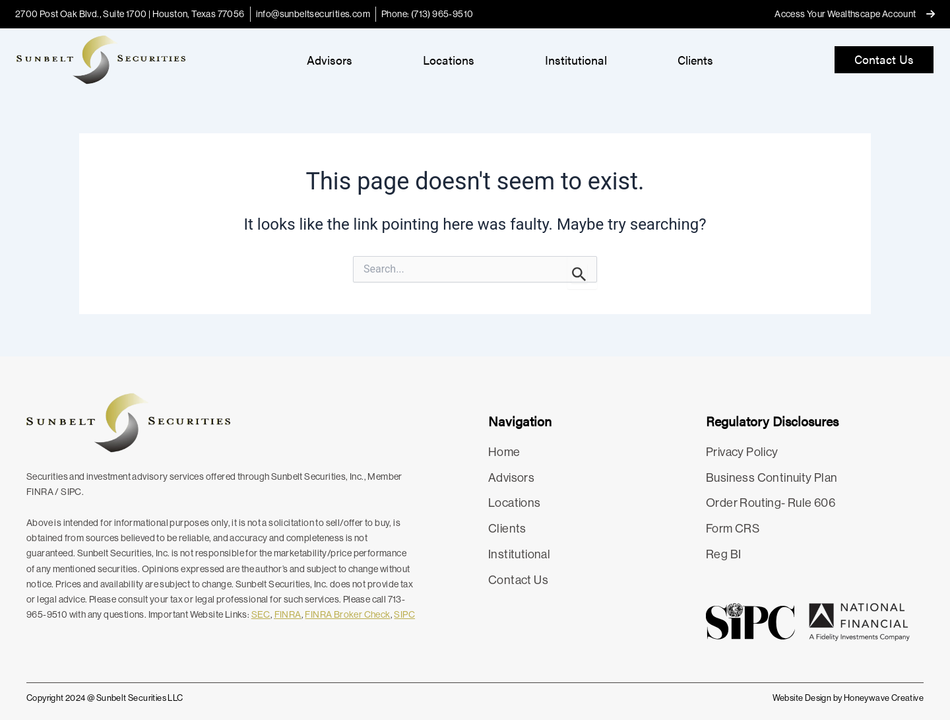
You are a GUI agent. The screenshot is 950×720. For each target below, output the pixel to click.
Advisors (329, 59)
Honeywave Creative (884, 698)
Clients (695, 59)
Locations (448, 59)
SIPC (404, 614)
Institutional (576, 59)
